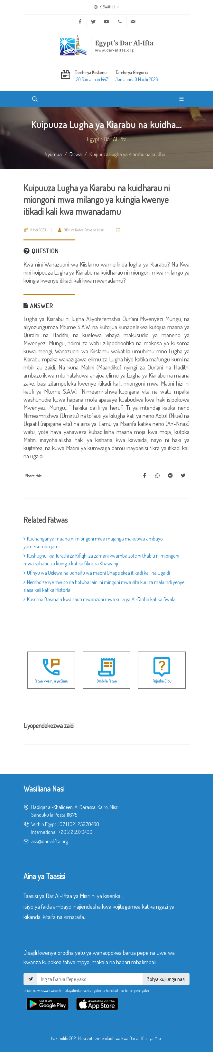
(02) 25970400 (83, 824)
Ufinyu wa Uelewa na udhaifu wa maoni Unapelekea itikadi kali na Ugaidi (96, 573)
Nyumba (53, 153)
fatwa (75, 153)
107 (61, 824)
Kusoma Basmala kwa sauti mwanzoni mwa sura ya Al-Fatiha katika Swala (99, 599)
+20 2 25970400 (75, 832)
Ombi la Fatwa (107, 681)
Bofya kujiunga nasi (166, 979)
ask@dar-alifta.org (49, 841)
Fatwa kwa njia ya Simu (51, 681)
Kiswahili (106, 7)
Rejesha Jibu (162, 681)
